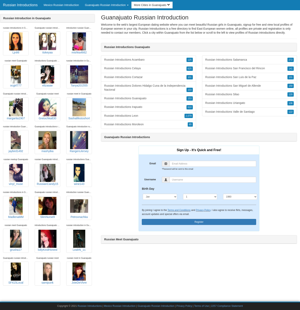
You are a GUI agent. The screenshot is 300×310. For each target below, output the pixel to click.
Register (198, 222)
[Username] (213, 180)
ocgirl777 (16, 76)
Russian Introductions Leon (148, 116)
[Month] (160, 197)
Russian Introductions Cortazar (148, 77)
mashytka (47, 142)
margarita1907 (16, 109)
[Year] (240, 197)
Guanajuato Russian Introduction (156, 306)
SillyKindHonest (47, 240)
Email (152, 163)
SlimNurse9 (47, 208)
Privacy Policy (203, 210)
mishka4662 (79, 43)
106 (291, 103)
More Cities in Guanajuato (152, 5)
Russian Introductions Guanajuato (148, 98)
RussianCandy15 (47, 175)
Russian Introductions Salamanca (249, 60)
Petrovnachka (79, 208)
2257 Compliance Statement (227, 306)
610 (190, 107)
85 (190, 124)
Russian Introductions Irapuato (148, 107)
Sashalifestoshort (79, 109)
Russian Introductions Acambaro (148, 60)
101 (190, 77)
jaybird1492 (16, 142)
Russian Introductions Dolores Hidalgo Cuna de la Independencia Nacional (148, 88)
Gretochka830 (47, 109)
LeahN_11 (79, 240)
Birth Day (148, 188)
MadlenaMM (16, 208)
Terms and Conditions (178, 210)
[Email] (213, 164)
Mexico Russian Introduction (61, 5)
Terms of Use (201, 306)
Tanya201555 (79, 76)
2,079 (189, 115)
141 (291, 68)
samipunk (47, 273)
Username (150, 179)
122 (291, 111)
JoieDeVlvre (79, 273)
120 (291, 94)
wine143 (79, 175)
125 (190, 59)
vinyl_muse (16, 175)
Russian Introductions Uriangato (249, 103)
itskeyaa (47, 43)
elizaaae (47, 76)
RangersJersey (79, 142)
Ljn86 (16, 43)
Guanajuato (171, 32)
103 (190, 89)
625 (190, 68)
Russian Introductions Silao (249, 94)
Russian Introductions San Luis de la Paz (249, 77)
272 (291, 59)
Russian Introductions (20, 5)
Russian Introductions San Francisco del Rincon (249, 68)
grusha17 (16, 240)
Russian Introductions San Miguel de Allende (249, 86)
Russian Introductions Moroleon (148, 124)
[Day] (200, 197)
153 (190, 98)
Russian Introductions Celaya (148, 68)
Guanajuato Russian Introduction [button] (107, 5)
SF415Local (16, 273)
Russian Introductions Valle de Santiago (249, 112)
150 (291, 85)
